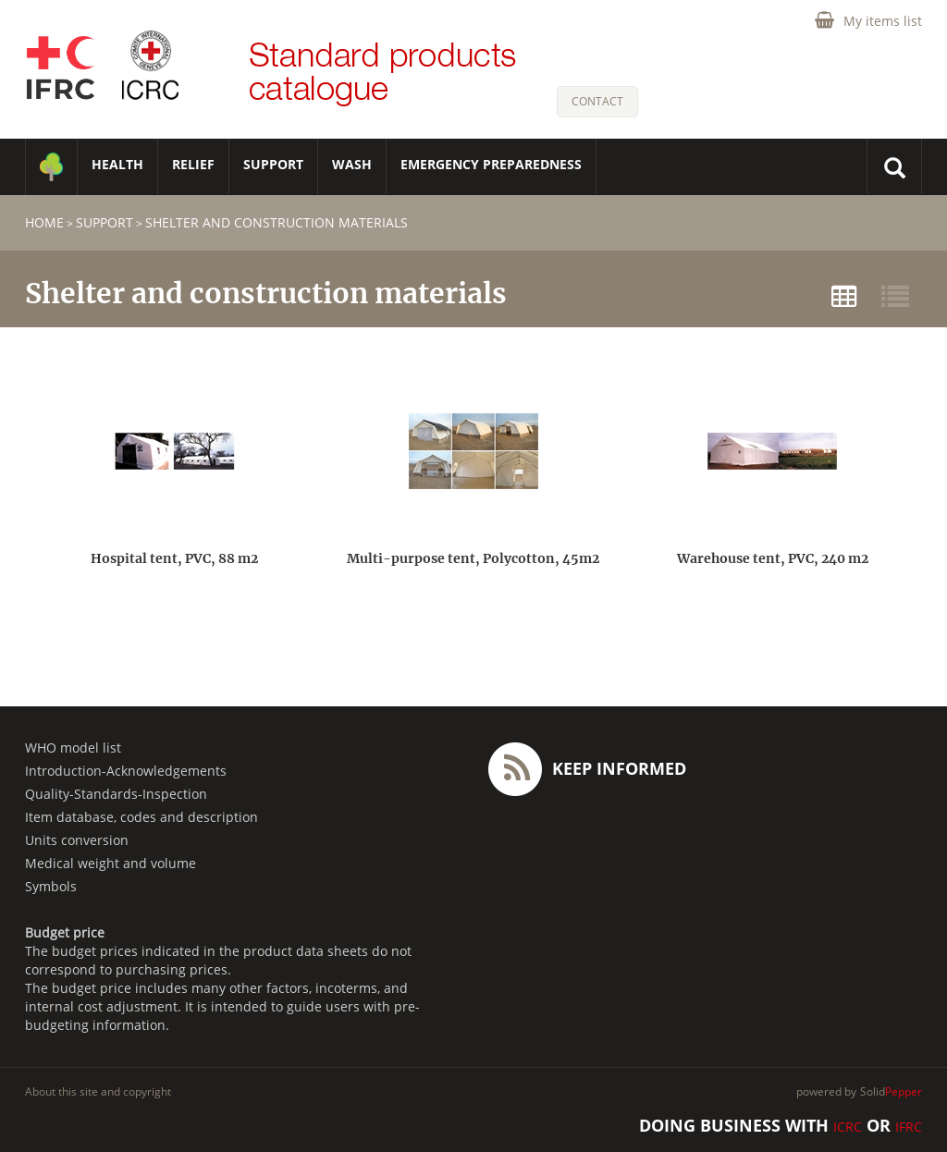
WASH (352, 164)
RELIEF (193, 164)
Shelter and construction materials (276, 222)
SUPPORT (273, 164)
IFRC (908, 1126)
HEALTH (117, 164)
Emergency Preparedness (491, 164)
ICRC (847, 1126)
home (44, 222)
